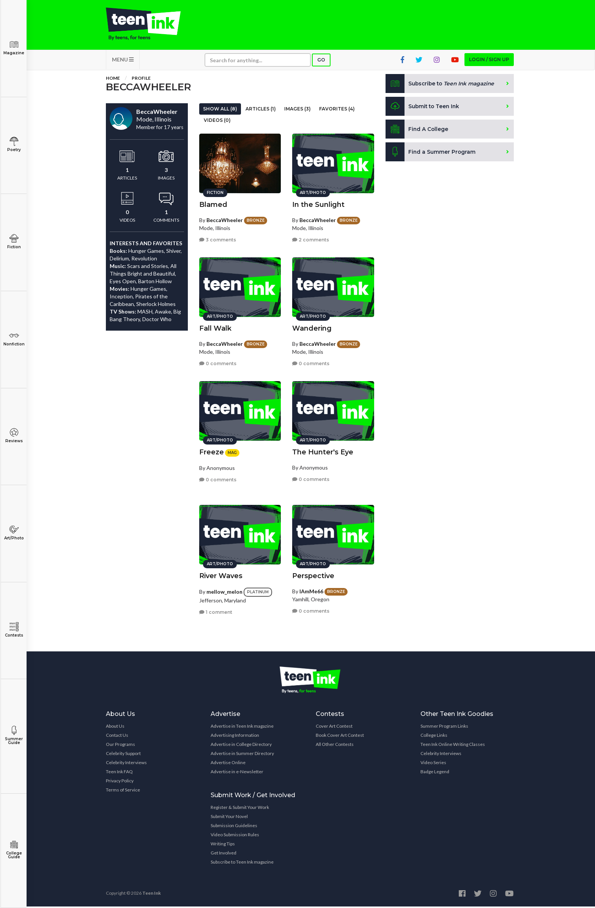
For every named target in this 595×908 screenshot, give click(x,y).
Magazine (14, 47)
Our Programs (120, 746)
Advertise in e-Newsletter (237, 773)
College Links (433, 736)
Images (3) (297, 110)
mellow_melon (224, 590)
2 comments (310, 239)
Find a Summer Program (431, 153)
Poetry (14, 144)
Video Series (433, 764)
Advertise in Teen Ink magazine (242, 727)
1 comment (215, 611)
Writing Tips (223, 845)
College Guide (14, 849)
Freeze (211, 451)
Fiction (14, 241)
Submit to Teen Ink (423, 107)
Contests (14, 630)
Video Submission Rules (235, 836)
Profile (141, 79)
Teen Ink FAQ (119, 773)
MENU (123, 61)
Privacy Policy (120, 782)
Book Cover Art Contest (340, 736)
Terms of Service (123, 791)
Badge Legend (434, 773)
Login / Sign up (489, 61)
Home (113, 79)
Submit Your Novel (229, 818)
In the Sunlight (318, 203)
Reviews (14, 435)
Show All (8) (220, 110)
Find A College (417, 130)
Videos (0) (217, 122)
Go (321, 61)
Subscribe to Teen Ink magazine (242, 863)
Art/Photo (14, 533)
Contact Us (117, 736)
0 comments (217, 363)
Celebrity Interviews (126, 764)
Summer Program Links (444, 727)
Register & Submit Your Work (240, 809)
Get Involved (223, 854)
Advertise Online (228, 764)
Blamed (213, 203)
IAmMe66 (311, 590)
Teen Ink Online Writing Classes (452, 746)
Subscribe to (441, 85)
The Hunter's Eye (322, 451)
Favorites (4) (337, 110)
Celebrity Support (123, 755)
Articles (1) (261, 110)
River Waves (220, 575)
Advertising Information (235, 736)
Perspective (313, 575)
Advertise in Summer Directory (242, 755)
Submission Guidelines (234, 827)
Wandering (312, 327)
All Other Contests (335, 746)
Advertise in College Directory (241, 746)
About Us (115, 727)
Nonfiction (14, 339)
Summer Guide (14, 735)
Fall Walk (215, 327)
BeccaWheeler (224, 219)
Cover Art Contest (334, 727)
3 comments (217, 239)
